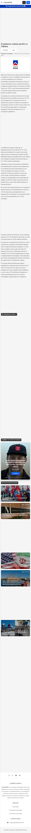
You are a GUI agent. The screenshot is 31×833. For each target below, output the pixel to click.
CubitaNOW (7, 2)
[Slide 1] (6, 477)
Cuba (13, 50)
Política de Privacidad (15, 813)
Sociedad (5, 50)
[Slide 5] (14, 477)
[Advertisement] (15, 25)
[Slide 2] (8, 477)
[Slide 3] (10, 477)
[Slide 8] (20, 477)
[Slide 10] (24, 477)
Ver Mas (15, 473)
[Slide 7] (18, 477)
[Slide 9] (22, 477)
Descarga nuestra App (15, 810)
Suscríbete (15, 807)
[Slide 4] (12, 477)
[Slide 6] (16, 477)
